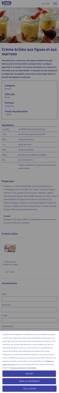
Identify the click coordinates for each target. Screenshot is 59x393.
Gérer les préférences (29, 381)
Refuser (29, 373)
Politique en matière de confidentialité (23, 367)
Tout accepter (29, 388)
